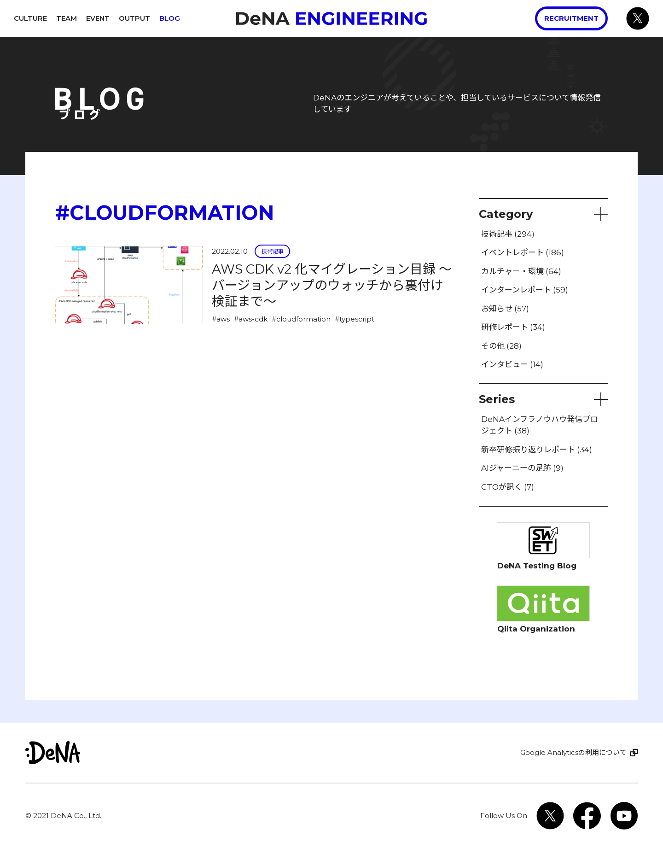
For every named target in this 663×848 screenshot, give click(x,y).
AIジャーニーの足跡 (522, 468)
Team (66, 18)
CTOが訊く (507, 486)
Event (98, 18)
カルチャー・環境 (521, 271)
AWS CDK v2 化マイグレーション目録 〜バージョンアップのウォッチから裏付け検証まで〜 (332, 285)
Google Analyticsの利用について (573, 752)
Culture (30, 18)
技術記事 (273, 251)
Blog (169, 18)
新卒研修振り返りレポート (536, 449)
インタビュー (512, 364)
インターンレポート (524, 289)
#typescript (354, 319)
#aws (221, 319)
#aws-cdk (251, 319)
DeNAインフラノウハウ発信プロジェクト (539, 425)
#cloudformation (301, 319)
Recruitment (571, 18)
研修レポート (513, 327)
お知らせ (505, 308)
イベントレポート (522, 252)
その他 (501, 346)
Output (134, 18)
